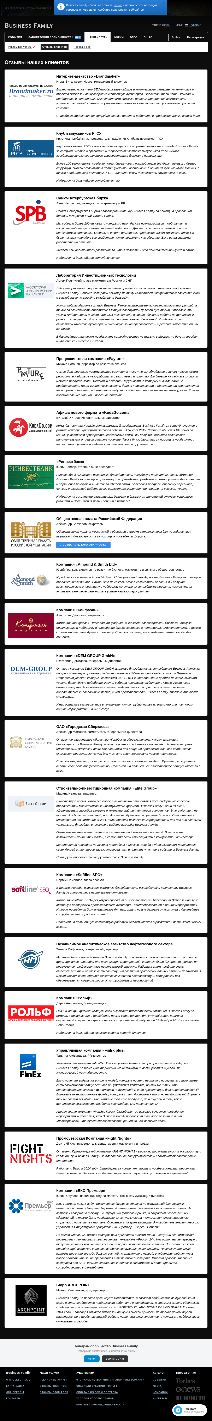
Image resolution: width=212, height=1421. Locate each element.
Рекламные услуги (54, 1379)
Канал (91, 1358)
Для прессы (15, 1392)
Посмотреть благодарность (83, 544)
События (159, 1379)
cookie (118, 5)
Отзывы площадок (54, 1392)
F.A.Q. (27, 1379)
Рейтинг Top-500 (105, 1386)
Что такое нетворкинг (93, 1379)
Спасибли (83, 1386)
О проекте (13, 1379)
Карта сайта (15, 1386)
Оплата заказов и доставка (97, 1392)
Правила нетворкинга (128, 1379)
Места (157, 1386)
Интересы (160, 1398)
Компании (160, 1392)
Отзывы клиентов (53, 1386)
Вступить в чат (115, 1358)
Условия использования (95, 1398)
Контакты (13, 1398)
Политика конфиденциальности (100, 1404)
